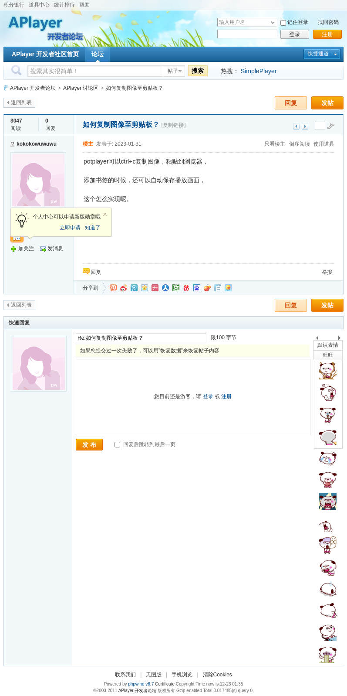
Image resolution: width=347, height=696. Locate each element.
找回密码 (328, 22)
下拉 (273, 22)
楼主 (88, 144)
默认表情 (327, 345)
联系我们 (125, 675)
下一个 (341, 339)
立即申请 (70, 228)
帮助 (84, 5)
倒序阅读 (299, 144)
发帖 (327, 102)
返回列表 (21, 102)
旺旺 (328, 355)
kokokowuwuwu (37, 144)
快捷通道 (318, 54)
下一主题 (305, 126)
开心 (155, 287)
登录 (294, 34)
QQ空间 (144, 287)
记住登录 (297, 22)
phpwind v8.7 (141, 684)
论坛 (97, 54)
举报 (327, 272)
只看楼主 (274, 144)
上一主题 (296, 126)
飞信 (228, 287)
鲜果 (207, 287)
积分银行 (13, 5)
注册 (327, 34)
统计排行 (64, 5)
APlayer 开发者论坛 (33, 88)
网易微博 (186, 287)
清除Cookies (217, 675)
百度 (196, 287)
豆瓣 (175, 287)
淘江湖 (113, 287)
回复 (291, 102)
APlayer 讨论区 (80, 88)
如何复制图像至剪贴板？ (134, 88)
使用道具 (323, 144)
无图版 (154, 675)
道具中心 (39, 5)
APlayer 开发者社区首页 (45, 54)
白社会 (217, 287)
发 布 (89, 444)
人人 (165, 287)
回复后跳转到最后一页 (145, 444)
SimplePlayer (258, 71)
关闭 (105, 214)
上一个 (317, 339)
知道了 (93, 228)
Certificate (165, 684)
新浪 (123, 287)
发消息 (55, 249)
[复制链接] (173, 125)
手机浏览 (182, 675)
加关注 (26, 249)
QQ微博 (134, 287)
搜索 (198, 70)
